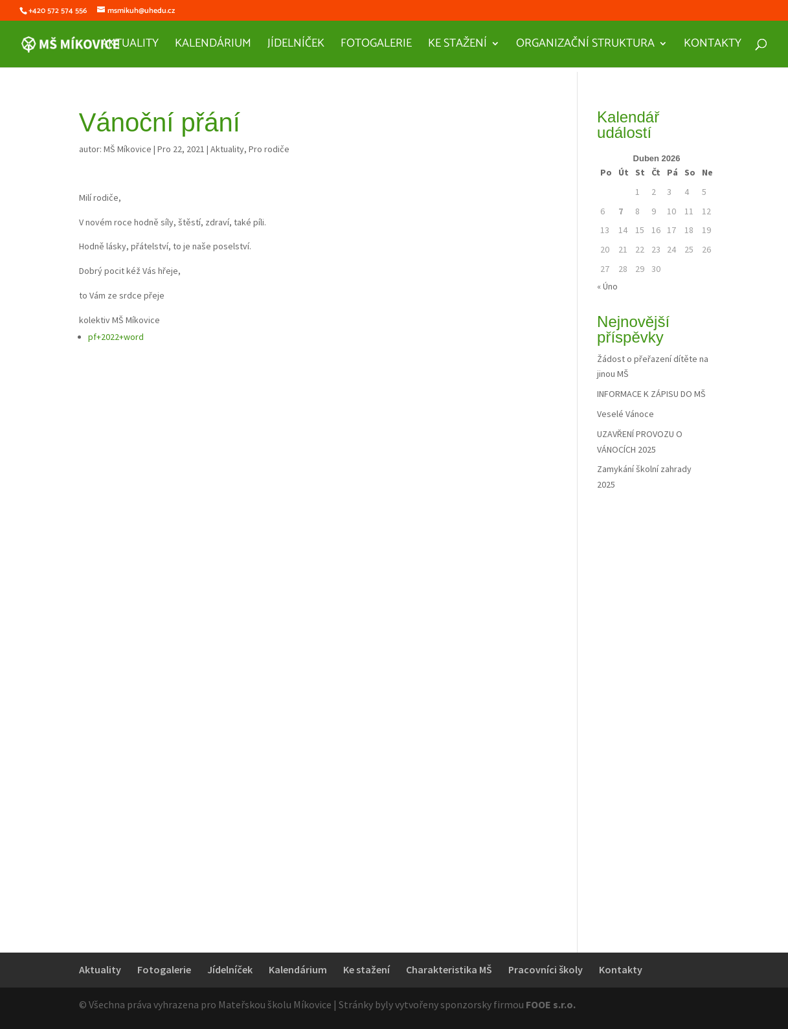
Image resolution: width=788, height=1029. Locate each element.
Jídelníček (295, 46)
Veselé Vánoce (625, 414)
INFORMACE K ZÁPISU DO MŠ (651, 394)
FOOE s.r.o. (551, 1004)
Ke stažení (457, 46)
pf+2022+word (116, 337)
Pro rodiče (269, 149)
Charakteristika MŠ (449, 969)
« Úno (607, 286)
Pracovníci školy (545, 969)
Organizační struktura (585, 46)
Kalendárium (213, 46)
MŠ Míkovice (128, 149)
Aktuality (130, 46)
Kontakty (712, 46)
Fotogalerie (376, 46)
